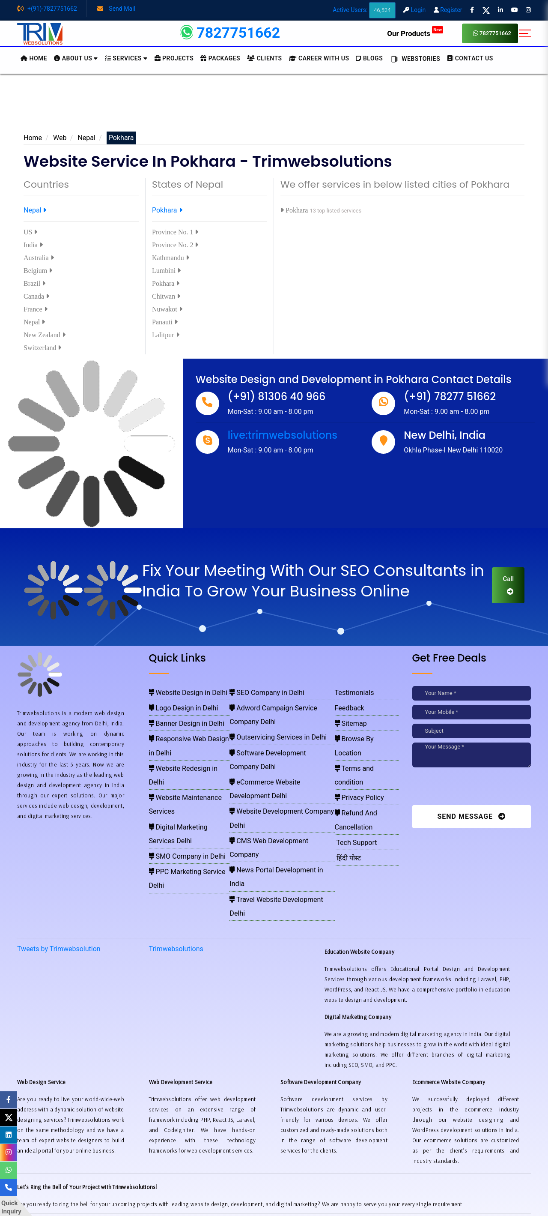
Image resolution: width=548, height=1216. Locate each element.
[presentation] (471, 788)
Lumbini (166, 270)
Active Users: (364, 9)
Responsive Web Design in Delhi (188, 729)
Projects (174, 58)
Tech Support (353, 779)
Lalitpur (165, 334)
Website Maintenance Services (186, 754)
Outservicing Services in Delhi (267, 716)
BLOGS (369, 58)
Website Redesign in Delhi (181, 741)
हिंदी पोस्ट (346, 791)
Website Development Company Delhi (276, 754)
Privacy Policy (355, 754)
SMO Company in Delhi (177, 779)
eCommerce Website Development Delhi (279, 741)
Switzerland (42, 347)
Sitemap (349, 716)
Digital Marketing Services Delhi (187, 766)
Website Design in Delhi (178, 692)
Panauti (165, 322)
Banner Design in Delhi (177, 716)
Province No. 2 (175, 245)
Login (414, 9)
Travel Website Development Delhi (272, 791)
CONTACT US (470, 58)
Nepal (86, 138)
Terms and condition (363, 741)
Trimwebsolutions (176, 856)
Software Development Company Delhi (277, 729)
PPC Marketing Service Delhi (184, 791)
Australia (39, 257)
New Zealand (45, 334)
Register (448, 9)
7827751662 (492, 33)
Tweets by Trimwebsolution (59, 856)
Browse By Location (362, 729)
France (36, 309)
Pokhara (167, 210)
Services (126, 58)
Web (59, 138)
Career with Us (319, 58)
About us (76, 58)
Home (33, 138)
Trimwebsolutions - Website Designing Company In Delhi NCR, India (270, 1199)
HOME (34, 58)
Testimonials (351, 692)
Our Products (415, 33)
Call (508, 585)
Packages (220, 58)
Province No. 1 (175, 232)
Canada (36, 296)
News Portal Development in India (272, 779)
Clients (264, 58)
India (33, 245)
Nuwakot (167, 309)
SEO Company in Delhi (259, 692)
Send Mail (116, 8)
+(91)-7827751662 (47, 8)
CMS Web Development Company (272, 766)
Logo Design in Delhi (175, 704)
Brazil (34, 283)
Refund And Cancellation (367, 766)
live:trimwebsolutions (283, 435)
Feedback (348, 704)
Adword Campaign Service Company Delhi (281, 704)
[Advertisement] (274, 106)
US (30, 232)
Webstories (415, 59)
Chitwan (166, 296)
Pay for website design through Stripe (274, 1186)
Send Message (471, 816)
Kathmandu (170, 257)
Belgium (38, 270)
